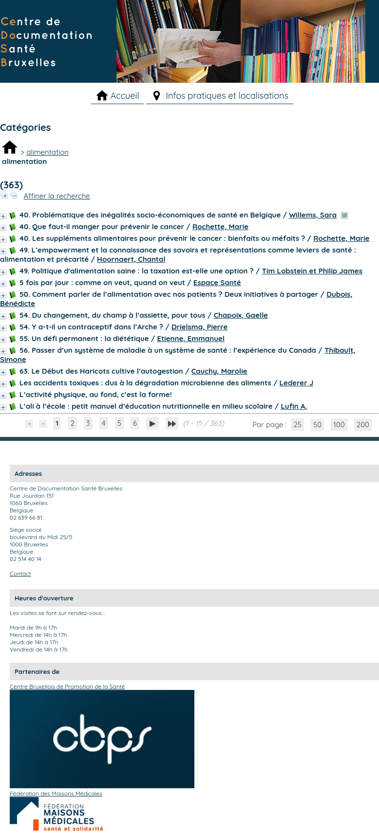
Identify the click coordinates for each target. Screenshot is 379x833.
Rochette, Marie (220, 226)
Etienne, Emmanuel (190, 338)
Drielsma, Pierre (199, 326)
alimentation (47, 152)
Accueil (125, 95)
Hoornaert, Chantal (131, 259)
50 (317, 424)
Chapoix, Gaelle (241, 315)
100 (338, 424)
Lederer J (297, 382)
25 (297, 424)
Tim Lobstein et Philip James (312, 270)
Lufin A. (294, 406)
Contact (20, 573)
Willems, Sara (313, 214)
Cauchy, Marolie (219, 371)
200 (363, 424)
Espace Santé (217, 282)
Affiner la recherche (56, 195)
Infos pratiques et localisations (227, 95)
